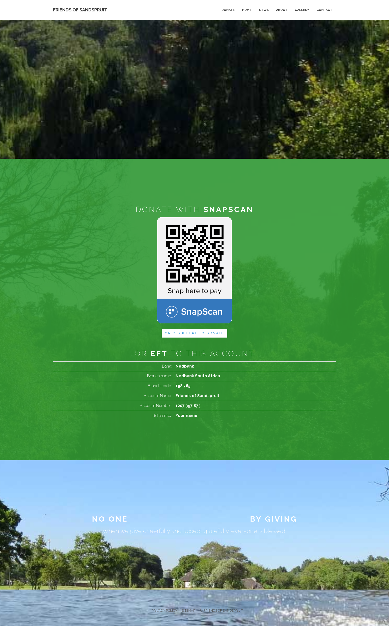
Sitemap (188, 610)
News (264, 10)
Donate (228, 10)
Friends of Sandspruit (80, 9)
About (281, 10)
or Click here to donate (194, 333)
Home (247, 10)
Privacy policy (164, 610)
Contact (324, 10)
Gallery (302, 10)
